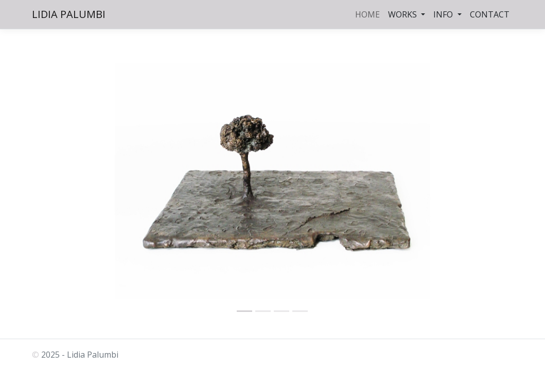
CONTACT (489, 14)
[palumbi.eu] (244, 311)
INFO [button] (444, 14)
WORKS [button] (403, 14)
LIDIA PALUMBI (69, 14)
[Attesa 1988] (300, 311)
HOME (367, 14)
